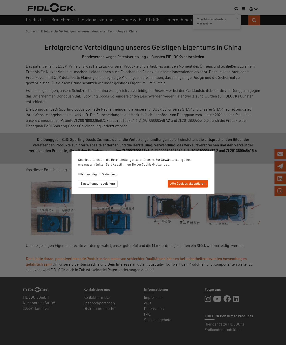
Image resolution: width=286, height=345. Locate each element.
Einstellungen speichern (98, 183)
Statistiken (109, 174)
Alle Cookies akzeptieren (187, 183)
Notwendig (89, 174)
